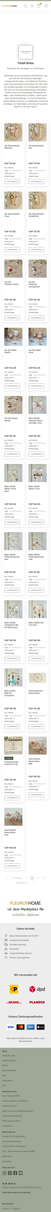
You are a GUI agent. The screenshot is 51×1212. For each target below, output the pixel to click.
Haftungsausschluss (11, 1121)
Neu (4, 1085)
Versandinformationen (11, 1141)
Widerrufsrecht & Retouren (14, 1146)
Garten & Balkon (9, 1060)
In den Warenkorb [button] (12, 181)
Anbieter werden (9, 1106)
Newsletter (7, 1161)
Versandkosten (15, 170)
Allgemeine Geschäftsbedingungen (17, 1111)
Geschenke (7, 1080)
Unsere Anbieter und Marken (15, 1101)
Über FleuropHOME (10, 1096)
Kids (4, 1075)
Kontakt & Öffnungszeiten (13, 1136)
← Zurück (17, 878)
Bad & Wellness (9, 1070)
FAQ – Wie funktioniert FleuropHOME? (18, 1151)
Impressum (7, 1126)
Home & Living (8, 1055)
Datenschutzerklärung (12, 1116)
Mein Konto (7, 1156)
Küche (5, 1065)
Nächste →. (22, 882)
